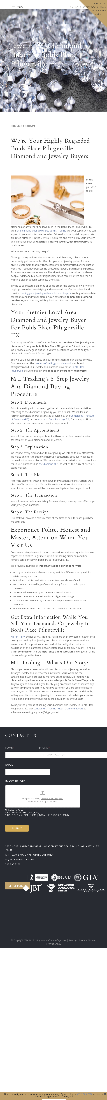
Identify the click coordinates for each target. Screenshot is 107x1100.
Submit (17, 828)
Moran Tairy (18, 636)
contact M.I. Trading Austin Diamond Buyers (58, 708)
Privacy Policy (54, 943)
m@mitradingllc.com (19, 859)
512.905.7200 (13, 864)
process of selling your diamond (53, 363)
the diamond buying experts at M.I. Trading (41, 230)
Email (10, 764)
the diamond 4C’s (48, 464)
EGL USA (61, 877)
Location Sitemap (87, 940)
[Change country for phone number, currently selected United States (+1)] (42, 755)
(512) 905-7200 (85, 1094)
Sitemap (73, 940)
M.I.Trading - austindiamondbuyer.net (47, 940)
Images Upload (15, 781)
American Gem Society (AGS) (53, 419)
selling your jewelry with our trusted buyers (46, 293)
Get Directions (17, 885)
